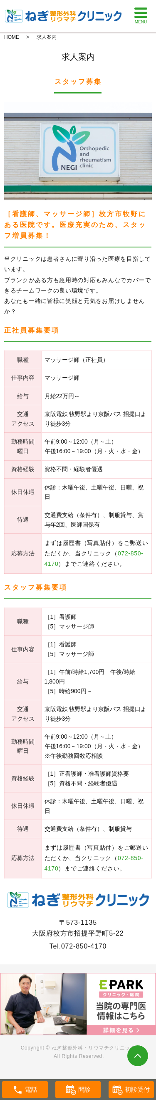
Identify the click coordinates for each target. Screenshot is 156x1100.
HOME (11, 37)
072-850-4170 (83, 946)
